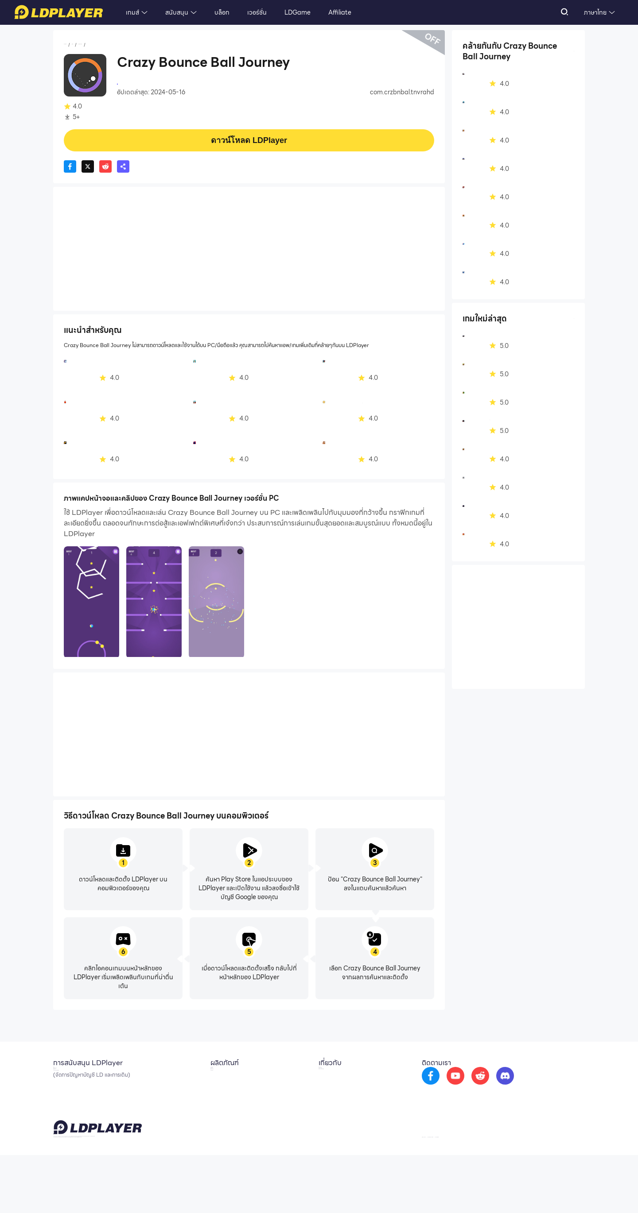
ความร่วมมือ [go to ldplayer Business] (335, 1090)
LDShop (218, 1116)
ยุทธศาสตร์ (123, 45)
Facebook (67, 1090)
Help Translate (566, 1192)
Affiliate (339, 12)
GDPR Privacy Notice (518, 1192)
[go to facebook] (462, 1083)
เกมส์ (132, 12)
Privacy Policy (470, 1192)
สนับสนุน (176, 12)
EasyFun (219, 1103)
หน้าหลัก (74, 45)
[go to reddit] (512, 1083)
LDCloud (219, 1077)
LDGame (297, 12)
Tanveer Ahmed (140, 83)
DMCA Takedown (344, 1103)
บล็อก (222, 12)
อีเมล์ (59, 1077)
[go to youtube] (487, 1083)
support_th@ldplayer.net (279, 1190)
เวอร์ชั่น (257, 12)
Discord (64, 1103)
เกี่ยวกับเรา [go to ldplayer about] (333, 1077)
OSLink (217, 1090)
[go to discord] (536, 1083)
